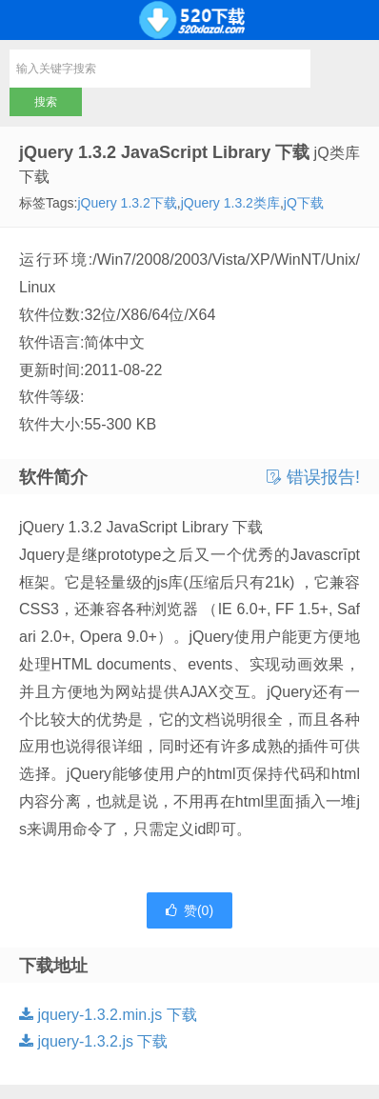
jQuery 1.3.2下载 (126, 202)
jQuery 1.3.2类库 (230, 202)
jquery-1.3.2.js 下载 (93, 1041)
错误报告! (313, 477)
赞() (189, 910)
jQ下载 (304, 202)
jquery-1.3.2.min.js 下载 (108, 1015)
